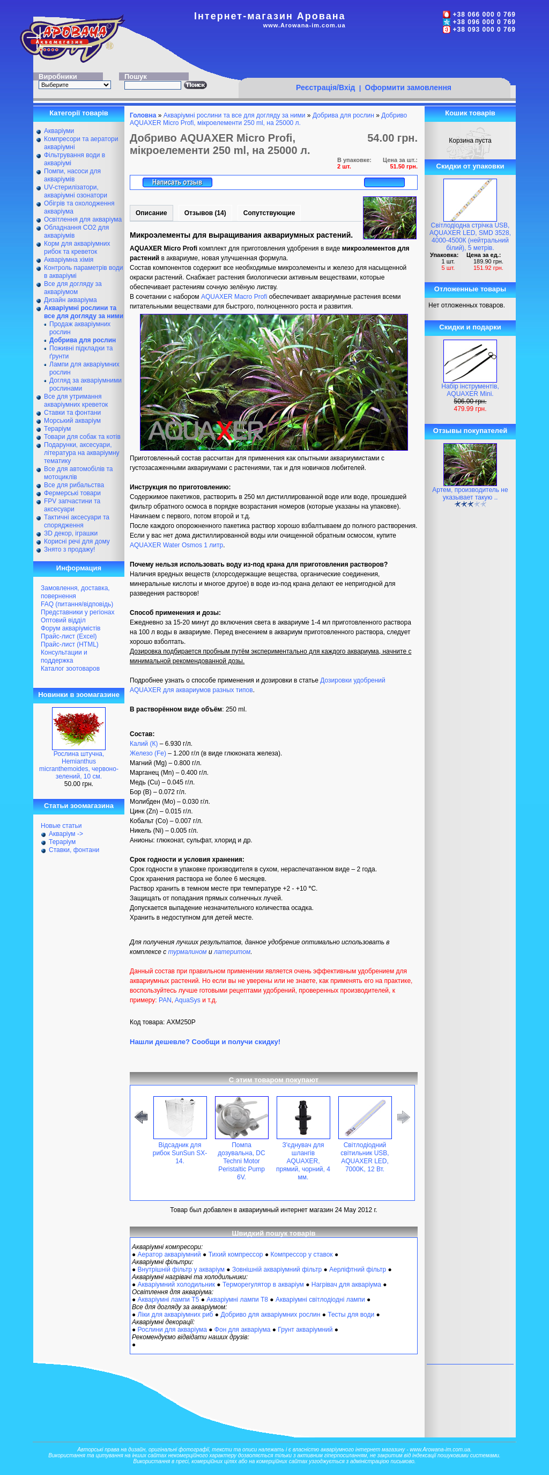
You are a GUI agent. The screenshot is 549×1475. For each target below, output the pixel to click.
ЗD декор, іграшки (71, 533)
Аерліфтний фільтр (357, 1269)
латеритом (232, 952)
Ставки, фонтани (74, 850)
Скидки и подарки (470, 327)
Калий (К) (144, 743)
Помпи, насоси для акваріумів (72, 175)
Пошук (135, 76)
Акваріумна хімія (68, 259)
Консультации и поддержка (64, 656)
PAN (165, 1000)
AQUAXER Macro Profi (234, 296)
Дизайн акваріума (70, 300)
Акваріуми (59, 131)
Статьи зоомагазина (79, 806)
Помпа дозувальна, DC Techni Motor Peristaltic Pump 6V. (241, 1161)
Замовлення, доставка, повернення (75, 592)
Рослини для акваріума (172, 1329)
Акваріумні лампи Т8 (237, 1299)
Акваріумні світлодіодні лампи (320, 1299)
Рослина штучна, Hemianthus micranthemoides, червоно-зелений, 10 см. (78, 765)
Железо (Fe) (148, 753)
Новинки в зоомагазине (79, 695)
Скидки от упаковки (470, 166)
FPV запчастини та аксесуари (72, 505)
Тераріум (57, 428)
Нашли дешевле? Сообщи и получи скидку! (205, 1042)
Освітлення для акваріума (83, 219)
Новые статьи (61, 826)
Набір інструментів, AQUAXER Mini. (470, 390)
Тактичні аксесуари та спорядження (76, 521)
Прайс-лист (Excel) (69, 636)
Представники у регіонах (77, 612)
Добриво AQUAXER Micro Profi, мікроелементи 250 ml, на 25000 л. (268, 119)
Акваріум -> (66, 834)
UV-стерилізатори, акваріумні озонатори (75, 191)
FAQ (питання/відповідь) (77, 604)
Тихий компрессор (236, 1254)
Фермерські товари (72, 493)
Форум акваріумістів (70, 628)
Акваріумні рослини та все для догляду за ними (235, 115)
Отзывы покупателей (470, 431)
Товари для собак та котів (82, 437)
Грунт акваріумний (305, 1329)
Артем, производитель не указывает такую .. (470, 493)
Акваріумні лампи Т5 (168, 1299)
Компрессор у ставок (301, 1254)
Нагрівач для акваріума (346, 1284)
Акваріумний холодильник (176, 1284)
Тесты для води (351, 1314)
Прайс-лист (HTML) (70, 644)
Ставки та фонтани (72, 412)
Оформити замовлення (408, 87)
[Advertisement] (374, 57)
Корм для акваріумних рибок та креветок (77, 247)
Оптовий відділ (63, 620)
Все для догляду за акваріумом (73, 288)
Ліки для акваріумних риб (175, 1314)
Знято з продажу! (69, 549)
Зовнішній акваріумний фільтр (277, 1269)
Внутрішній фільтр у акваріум (181, 1269)
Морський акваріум (72, 420)
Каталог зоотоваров (70, 668)
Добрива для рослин (343, 115)
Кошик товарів (470, 113)
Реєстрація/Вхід (325, 87)
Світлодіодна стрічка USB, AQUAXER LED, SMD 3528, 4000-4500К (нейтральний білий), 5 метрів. (470, 237)
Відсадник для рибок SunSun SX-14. (180, 1153)
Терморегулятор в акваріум (263, 1284)
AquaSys (188, 1000)
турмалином (187, 952)
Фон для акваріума (242, 1329)
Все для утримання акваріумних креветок (76, 400)
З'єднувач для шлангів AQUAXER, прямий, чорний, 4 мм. (303, 1161)
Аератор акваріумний (169, 1254)
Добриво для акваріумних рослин (270, 1314)
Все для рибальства (74, 485)
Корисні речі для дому (77, 541)
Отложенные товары (470, 289)
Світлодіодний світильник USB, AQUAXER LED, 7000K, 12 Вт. (364, 1157)
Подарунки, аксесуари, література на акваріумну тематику (82, 453)
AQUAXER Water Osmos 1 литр (176, 545)
